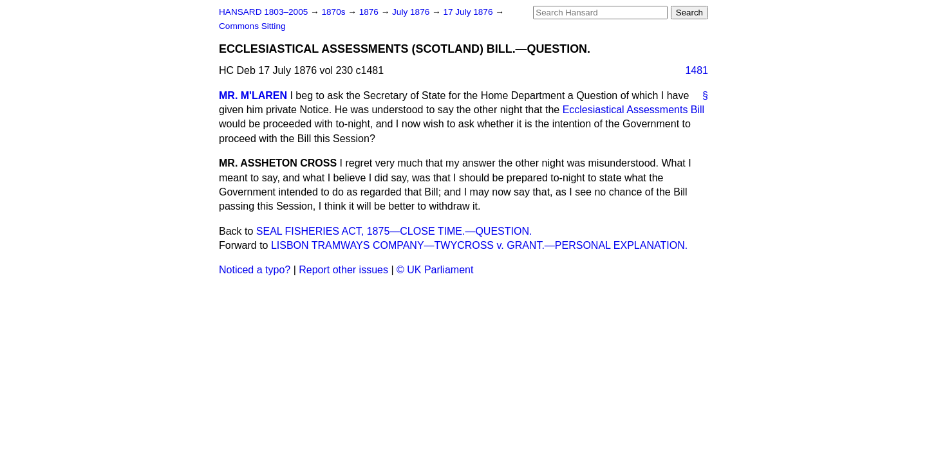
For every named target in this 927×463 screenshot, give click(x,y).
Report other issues (343, 269)
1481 (696, 70)
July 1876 (412, 12)
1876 (370, 12)
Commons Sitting (252, 26)
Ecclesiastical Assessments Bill (634, 109)
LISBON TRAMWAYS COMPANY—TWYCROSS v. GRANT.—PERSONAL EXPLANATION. (479, 245)
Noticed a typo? (254, 269)
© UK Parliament (435, 269)
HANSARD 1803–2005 (263, 12)
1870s (334, 12)
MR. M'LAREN (253, 95)
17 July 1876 (469, 12)
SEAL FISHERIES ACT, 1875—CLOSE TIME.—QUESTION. (394, 231)
